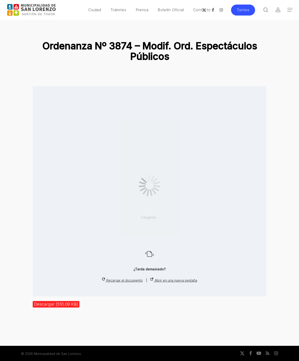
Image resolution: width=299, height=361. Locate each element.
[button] (289, 9)
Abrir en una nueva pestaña (173, 280)
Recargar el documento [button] (122, 280)
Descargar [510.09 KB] (56, 304)
